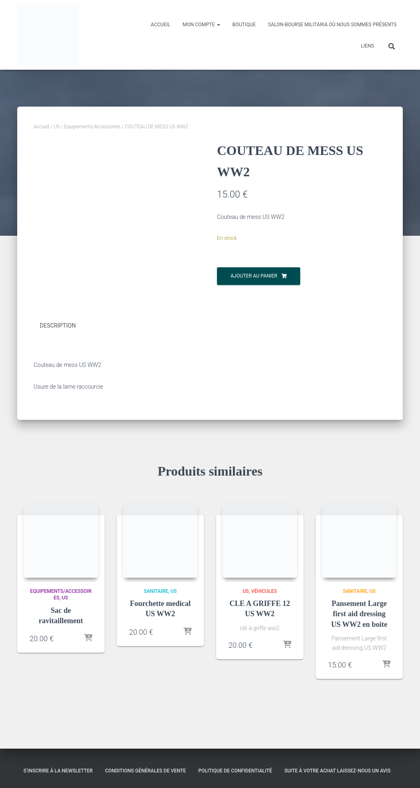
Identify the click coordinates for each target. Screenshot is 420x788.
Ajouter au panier (254, 276)
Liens (367, 46)
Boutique (244, 24)
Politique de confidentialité (235, 770)
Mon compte (201, 24)
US (57, 127)
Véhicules (264, 590)
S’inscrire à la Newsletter (58, 770)
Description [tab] (58, 325)
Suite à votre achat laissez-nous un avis (337, 770)
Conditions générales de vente (145, 770)
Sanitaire (156, 590)
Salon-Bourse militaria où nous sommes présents (332, 24)
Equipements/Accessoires (92, 127)
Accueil (160, 24)
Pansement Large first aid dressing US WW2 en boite (359, 613)
